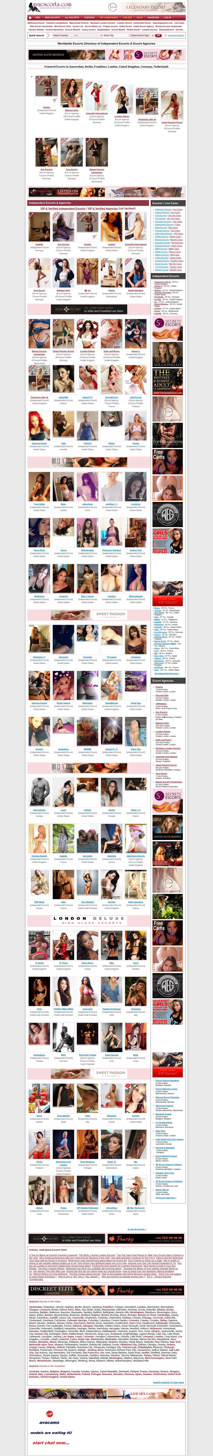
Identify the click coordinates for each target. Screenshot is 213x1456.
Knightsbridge (130, 1333)
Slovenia (129, 1374)
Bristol (55, 1309)
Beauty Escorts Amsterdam (169, 26)
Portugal (96, 1374)
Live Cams (179, 23)
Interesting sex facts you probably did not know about (94, 1268)
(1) (111, 504)
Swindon (115, 1355)
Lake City (161, 1333)
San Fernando (74, 1352)
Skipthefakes (103, 30)
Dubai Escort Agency (144, 26)
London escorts (124, 23)
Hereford (134, 1328)
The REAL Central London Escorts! (97, 1255)
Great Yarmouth (130, 1325)
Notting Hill (95, 1344)
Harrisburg (102, 1328)
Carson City (65, 1317)
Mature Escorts (162, 255)
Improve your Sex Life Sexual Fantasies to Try (152, 1263)
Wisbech (100, 1360)
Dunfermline (121, 1323)
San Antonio (41, 1352)
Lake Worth (173, 1333)
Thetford (54, 1358)
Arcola (141, 1309)
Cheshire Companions (57, 23)
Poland (86, 1374)
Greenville (34, 1328)
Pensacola (99, 1347)
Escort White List (93, 26)
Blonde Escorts (162, 240)
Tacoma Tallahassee (131, 1355)
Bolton (40, 1315)
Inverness (122, 1331)
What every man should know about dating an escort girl (97, 1260)
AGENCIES (89, 17)
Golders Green (112, 1325)
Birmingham (167, 1307)
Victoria (83, 1358)
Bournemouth (61, 1315)
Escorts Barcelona (54, 30)
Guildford (58, 1328)
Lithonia (125, 1336)
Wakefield (94, 1358)
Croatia (85, 1371)
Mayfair (33, 1342)
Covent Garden (119, 1320)
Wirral (92, 1360)
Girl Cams (175, 231)
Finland (134, 1371)
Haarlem (69, 1307)
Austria (44, 1371)
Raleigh (82, 1350)
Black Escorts (161, 252)
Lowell (54, 1339)
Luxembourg (51, 1374)
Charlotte (103, 1317)
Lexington (100, 1336)
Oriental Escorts (162, 246)
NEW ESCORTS (52, 17)
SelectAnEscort (166, 30)
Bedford (97, 1312)
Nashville (149, 1342)
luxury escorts (89, 30)
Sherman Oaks (169, 1352)
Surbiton (94, 1355)
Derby (69, 1323)
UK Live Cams (173, 218)
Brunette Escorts (162, 243)
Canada (75, 1371)
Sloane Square (51, 1355)
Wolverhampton (123, 1360)
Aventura (34, 1312)
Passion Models (36, 30)
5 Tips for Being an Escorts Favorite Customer (53, 1255)
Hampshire (70, 1328)
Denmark (124, 1371)
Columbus (104, 1320)
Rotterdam (48, 1307)
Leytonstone (112, 1336)
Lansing (57, 1336)
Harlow (91, 1328)
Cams (177, 224)
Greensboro (175, 1325)
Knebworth (116, 1333)
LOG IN (167, 17)
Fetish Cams (175, 237)
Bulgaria (65, 1371)
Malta (63, 1374)
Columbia (93, 1320)
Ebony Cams (175, 252)
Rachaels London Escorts (102, 23)
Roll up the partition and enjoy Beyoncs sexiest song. (129, 1274)
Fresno (67, 1325)
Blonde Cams (177, 240)
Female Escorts (162, 231)
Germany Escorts (163, 221)
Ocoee (115, 1344)
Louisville (44, 1339)
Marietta (134, 1339)
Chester (136, 1317)
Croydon (154, 1320)
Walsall (104, 1358)
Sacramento (144, 1350)
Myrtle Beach (136, 1342)
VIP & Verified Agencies (103, 208)
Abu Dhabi (87, 1309)
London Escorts (149, 30)
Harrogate (114, 1328)
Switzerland (159, 1374)
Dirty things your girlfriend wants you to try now (102, 1263)
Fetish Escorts (161, 237)
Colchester (60, 1320)
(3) (111, 749)
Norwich (84, 1344)
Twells (63, 1358)
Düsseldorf (130, 1307)
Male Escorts (161, 228)
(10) (136, 810)
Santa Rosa (134, 1352)
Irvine (147, 1331)
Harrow (124, 1328)
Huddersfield (46, 1331)
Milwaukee (101, 1342)
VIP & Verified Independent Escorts (62, 208)
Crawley (144, 1320)
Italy (40, 1374)
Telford (156, 1355)
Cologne (119, 1307)
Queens (72, 1350)
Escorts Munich (72, 30)
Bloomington (163, 1312)
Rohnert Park (124, 1350)
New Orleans (162, 1342)
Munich (86, 1307)
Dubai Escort (125, 26)
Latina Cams (175, 258)
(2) (39, 657)
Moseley (123, 1342)
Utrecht (59, 1307)
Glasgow (33, 1309)
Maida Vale (83, 1339)
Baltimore (54, 1312)
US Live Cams (174, 215)
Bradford (85, 1315)
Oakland (106, 1344)
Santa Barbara (119, 1352)
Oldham (142, 1344)
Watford (128, 1358)
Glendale (98, 1325)
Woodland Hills (141, 1360)
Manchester (153, 1307)
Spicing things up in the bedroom (50, 1274)
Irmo (140, 1331)
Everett (41, 1325)
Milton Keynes (87, 1342)
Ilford (82, 1331)
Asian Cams (176, 246)
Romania (107, 1374)
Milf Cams (175, 255)
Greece (164, 1371)
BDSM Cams (176, 270)
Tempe (45, 1358)
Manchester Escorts (79, 23)
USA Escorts (160, 215)
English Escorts (162, 261)
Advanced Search (176, 35)
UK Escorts (160, 218)
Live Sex (127, 17)
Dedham (51, 1323)
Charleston (91, 1317)
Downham (108, 1323)
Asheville (151, 1309)
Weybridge (58, 1360)
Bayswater (76, 1312)
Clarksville (169, 1317)
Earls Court (135, 1323)
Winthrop (82, 1360)
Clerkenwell (35, 1320)
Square (63, 1355)
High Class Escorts (163, 234)
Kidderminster (76, 1333)
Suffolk (72, 1355)
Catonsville (78, 1317)
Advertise (153, 17)
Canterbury (42, 1317)
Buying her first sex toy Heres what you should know (94, 1271)
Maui (173, 1339)
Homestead (169, 1328)
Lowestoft (64, 1339)
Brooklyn (132, 1315)
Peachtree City (85, 1347)
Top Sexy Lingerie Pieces (51, 1268)
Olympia (152, 1344)
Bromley (114, 1315)
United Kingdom (49, 1377)
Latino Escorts (161, 258)
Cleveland (48, 1320)
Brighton (95, 1315)
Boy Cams (173, 228)
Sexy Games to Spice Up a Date (145, 1260)
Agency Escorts (162, 212)
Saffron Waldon (160, 1350)
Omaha (161, 1344)
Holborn (144, 1328)
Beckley (88, 1312)
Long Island (170, 1336)
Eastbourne (148, 1323)
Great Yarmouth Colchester (154, 1325)
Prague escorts (110, 26)
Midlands (74, 1342)
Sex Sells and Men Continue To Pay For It (133, 1258)
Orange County (37, 1347)
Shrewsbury (35, 1355)
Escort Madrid (118, 30)
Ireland (33, 1374)
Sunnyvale (82, 1355)
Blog (140, 17)
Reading (92, 1350)
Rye (134, 1350)
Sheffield (155, 1352)
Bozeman (75, 1315)
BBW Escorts (161, 249)
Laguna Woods (147, 1333)
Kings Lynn (103, 1333)
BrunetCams (177, 243)
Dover (99, 1323)
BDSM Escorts (161, 270)
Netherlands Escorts (164, 224)
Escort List (78, 26)
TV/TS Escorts (161, 267)
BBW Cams (174, 249)
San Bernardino (57, 1352)
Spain (138, 1374)
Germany (154, 1371)
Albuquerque (108, 1309)
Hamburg (97, 1307)
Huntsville (73, 1331)
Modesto (113, 1342)
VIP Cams (178, 234)
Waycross (138, 1358)
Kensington (55, 1333)
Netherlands (74, 1374)
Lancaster (46, 1336)
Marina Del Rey (148, 1339)
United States (67, 1377)
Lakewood (34, 1336)
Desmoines (80, 1323)
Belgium (54, 1371)
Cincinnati (158, 1317)
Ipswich (133, 1331)
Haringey (82, 1328)
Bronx (123, 1315)
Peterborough (129, 1347)
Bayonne (65, 1312)
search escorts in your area (168, 1382)
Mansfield (123, 1339)
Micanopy (63, 1342)
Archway (132, 1309)
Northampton (71, 1344)
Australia (34, 1371)
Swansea (105, 1355)
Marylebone (163, 1339)
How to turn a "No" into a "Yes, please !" (79, 1276)
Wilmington (71, 1360)
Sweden (147, 1374)
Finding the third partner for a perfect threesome (117, 1266)
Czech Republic (108, 1371)
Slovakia (118, 1374)
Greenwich (46, 1328)
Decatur (41, 1323)
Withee (110, 1360)
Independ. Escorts (163, 209)
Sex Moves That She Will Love (49, 1271)
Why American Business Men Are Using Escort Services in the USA (74, 1258)
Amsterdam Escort (142, 23)
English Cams (177, 261)
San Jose (105, 1352)
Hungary (174, 1371)
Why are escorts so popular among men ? (123, 1276)
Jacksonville (167, 1331)
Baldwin (44, 1312)
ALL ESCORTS (72, 17)
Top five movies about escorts (84, 1274)
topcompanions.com (163, 23)
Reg (38, 17)
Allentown (121, 1309)
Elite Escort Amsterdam (41, 26)
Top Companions (108, 17)
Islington (155, 1331)
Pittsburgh (169, 1347)
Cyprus (94, 1371)
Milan (78, 1309)
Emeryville (174, 1323)
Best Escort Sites (62, 26)
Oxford (63, 1309)
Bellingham (108, 1312)
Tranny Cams (176, 267)
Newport (58, 1344)
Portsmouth (46, 1350)
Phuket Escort (133, 30)
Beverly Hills (122, 1312)
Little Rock (135, 1336)
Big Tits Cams (175, 264)
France (144, 1371)
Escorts (179, 30)
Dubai (97, 1309)
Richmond (110, 1350)
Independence (93, 1331)
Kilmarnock (90, 1333)
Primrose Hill (60, 1350)
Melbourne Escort (35, 23)
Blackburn (150, 1312)
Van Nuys (73, 1358)
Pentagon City (113, 1347)
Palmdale (71, 1347)
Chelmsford (115, 1317)
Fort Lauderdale (54, 1325)
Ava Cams (177, 209)
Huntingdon (61, 1331)
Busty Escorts (161, 264)
